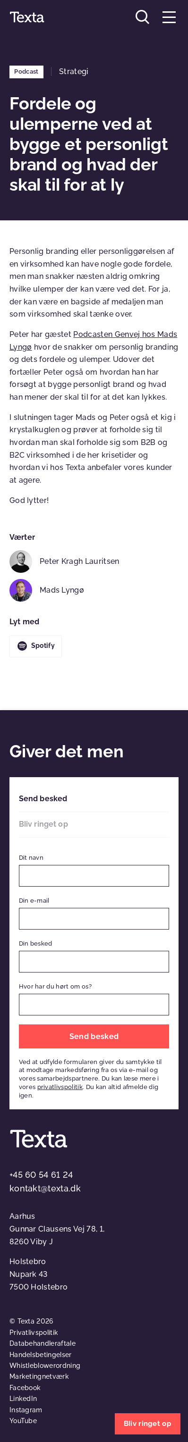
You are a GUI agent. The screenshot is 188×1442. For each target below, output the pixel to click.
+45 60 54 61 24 (41, 1175)
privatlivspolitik (60, 1086)
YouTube (23, 1421)
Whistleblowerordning (44, 1365)
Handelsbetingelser (40, 1354)
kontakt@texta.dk (45, 1188)
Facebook (25, 1388)
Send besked (43, 798)
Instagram (26, 1410)
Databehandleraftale (42, 1343)
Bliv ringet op (43, 824)
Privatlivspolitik (33, 1332)
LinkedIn (23, 1398)
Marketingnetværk (39, 1376)
